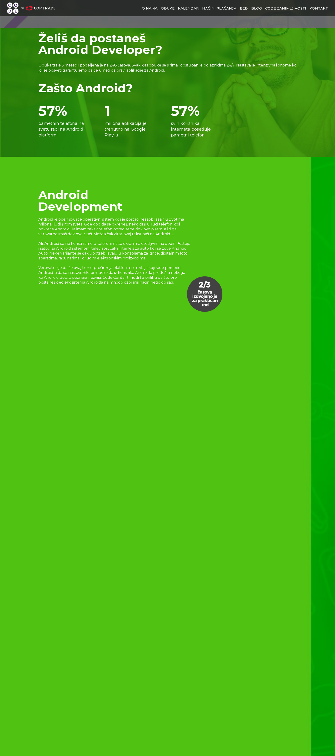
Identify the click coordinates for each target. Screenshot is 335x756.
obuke (167, 8)
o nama (149, 8)
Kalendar (188, 8)
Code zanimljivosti (285, 8)
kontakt (319, 8)
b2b (244, 8)
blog (256, 8)
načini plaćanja (219, 8)
